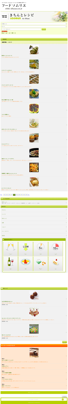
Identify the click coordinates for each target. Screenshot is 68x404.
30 (19, 194)
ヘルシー (4, 227)
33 (26, 194)
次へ (29, 194)
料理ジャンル (20, 203)
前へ (1, 194)
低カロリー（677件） (26, 254)
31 (21, 194)
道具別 (3, 235)
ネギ (9, 33)
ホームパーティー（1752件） (10, 254)
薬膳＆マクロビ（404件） (40, 269)
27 (11, 194)
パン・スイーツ (5, 231)
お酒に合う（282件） (11, 269)
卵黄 (12, 33)
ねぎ (6, 33)
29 (16, 194)
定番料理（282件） (26, 269)
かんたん (4, 209)
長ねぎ (3, 33)
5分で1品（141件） (41, 254)
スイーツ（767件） (56, 269)
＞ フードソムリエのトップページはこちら (33, 399)
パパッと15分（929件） (55, 254)
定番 (3, 222)
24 (4, 194)
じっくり (4, 214)
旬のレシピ (4, 218)
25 (6, 194)
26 (9, 194)
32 (24, 194)
